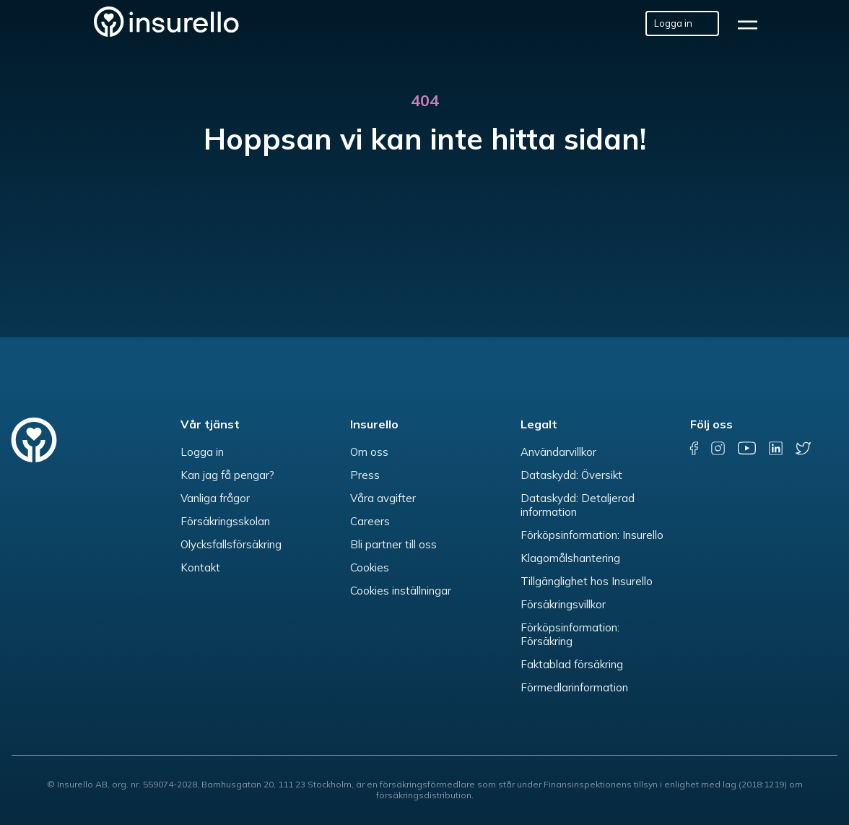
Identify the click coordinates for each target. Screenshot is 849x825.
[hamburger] (752, 23)
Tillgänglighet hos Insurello (587, 581)
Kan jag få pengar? (227, 475)
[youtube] (747, 448)
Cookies (369, 567)
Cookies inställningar (400, 590)
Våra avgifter (383, 498)
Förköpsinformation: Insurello (592, 535)
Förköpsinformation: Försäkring (570, 634)
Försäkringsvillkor (563, 604)
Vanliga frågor (215, 498)
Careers (370, 521)
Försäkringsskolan (225, 521)
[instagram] (719, 448)
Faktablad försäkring (572, 664)
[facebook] (693, 448)
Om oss (369, 452)
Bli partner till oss (393, 544)
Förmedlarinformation (574, 687)
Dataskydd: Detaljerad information (578, 505)
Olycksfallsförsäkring (231, 544)
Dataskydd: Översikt (571, 475)
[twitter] (803, 448)
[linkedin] (776, 448)
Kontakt (200, 567)
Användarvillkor (558, 452)
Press (365, 475)
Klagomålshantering (570, 558)
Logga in (202, 452)
